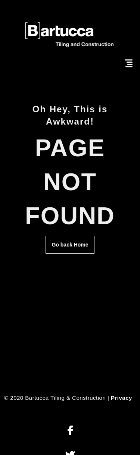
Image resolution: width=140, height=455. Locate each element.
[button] (70, 431)
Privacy (121, 398)
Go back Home (70, 245)
